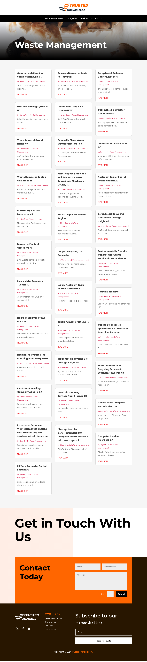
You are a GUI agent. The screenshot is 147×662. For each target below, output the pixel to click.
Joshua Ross (65, 367)
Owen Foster (65, 81)
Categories (71, 19)
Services (84, 19)
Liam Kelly (64, 189)
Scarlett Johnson (107, 337)
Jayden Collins (66, 293)
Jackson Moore (26, 252)
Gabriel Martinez (107, 81)
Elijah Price (24, 219)
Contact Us (96, 19)
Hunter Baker (65, 115)
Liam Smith (24, 441)
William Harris (65, 260)
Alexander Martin (67, 330)
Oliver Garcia (65, 445)
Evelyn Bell (104, 118)
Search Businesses (54, 19)
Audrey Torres (106, 411)
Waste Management (39, 81)
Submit (121, 594)
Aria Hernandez (26, 397)
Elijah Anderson (26, 148)
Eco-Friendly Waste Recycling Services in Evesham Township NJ (111, 369)
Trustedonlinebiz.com (82, 652)
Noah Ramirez (25, 363)
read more (22, 94)
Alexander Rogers (107, 296)
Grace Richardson (107, 185)
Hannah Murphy (66, 401)
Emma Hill (104, 152)
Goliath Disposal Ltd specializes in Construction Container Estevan (113, 328)
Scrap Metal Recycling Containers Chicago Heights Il (111, 217)
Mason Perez (25, 185)
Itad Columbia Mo (108, 291)
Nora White (24, 115)
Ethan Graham (66, 223)
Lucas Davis (24, 81)
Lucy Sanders (65, 148)
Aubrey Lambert (26, 326)
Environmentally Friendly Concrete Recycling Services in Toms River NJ (112, 255)
